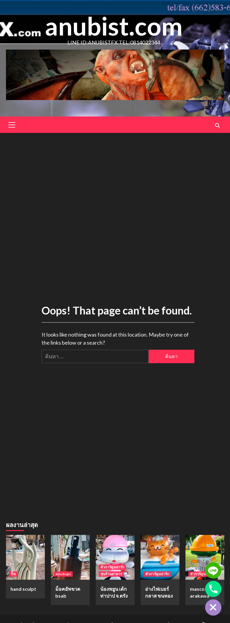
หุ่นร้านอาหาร (111, 574)
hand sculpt (23, 589)
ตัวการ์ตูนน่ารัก (112, 567)
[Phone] (213, 589)
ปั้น (13, 574)
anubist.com (113, 26)
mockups (63, 574)
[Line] (213, 570)
